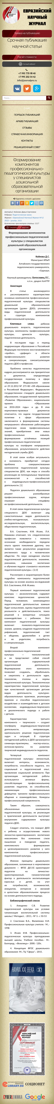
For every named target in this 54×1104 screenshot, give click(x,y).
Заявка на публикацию (27, 33)
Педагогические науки (22, 215)
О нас (27, 109)
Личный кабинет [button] (27, 64)
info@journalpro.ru (27, 80)
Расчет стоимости (27, 57)
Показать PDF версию (18, 227)
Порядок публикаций (27, 115)
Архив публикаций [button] (27, 122)
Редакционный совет (27, 147)
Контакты (27, 141)
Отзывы (27, 128)
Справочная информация (27, 134)
